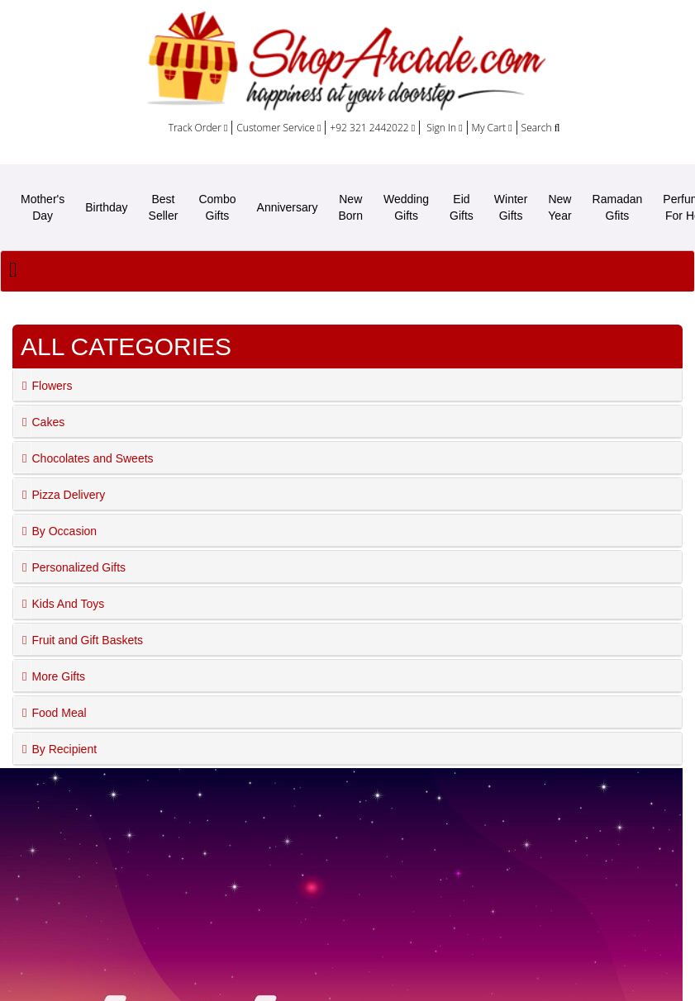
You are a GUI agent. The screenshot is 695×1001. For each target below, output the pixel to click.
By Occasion (64, 531)
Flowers (51, 385)
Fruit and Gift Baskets (87, 640)
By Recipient (64, 749)
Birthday (106, 207)
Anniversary (287, 207)
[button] (22, 385)
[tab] (347, 385)
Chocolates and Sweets (92, 458)
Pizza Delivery (68, 494)
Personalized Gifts (78, 567)
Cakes (47, 422)
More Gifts (58, 676)
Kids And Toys (67, 603)
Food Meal (58, 712)
